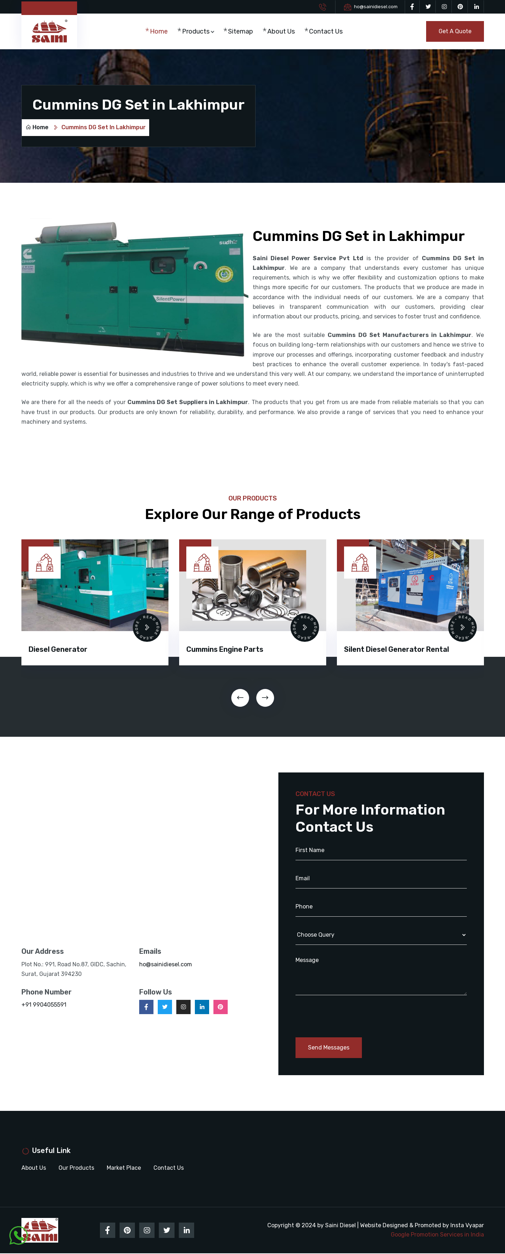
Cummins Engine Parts (224, 649)
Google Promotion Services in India (437, 1235)
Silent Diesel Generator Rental (396, 649)
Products (197, 32)
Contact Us (327, 32)
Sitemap (241, 32)
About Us (282, 32)
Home (160, 32)
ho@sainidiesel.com (376, 6)
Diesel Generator (58, 649)
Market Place (124, 1168)
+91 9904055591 (43, 1005)
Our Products (76, 1168)
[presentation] (240, 698)
